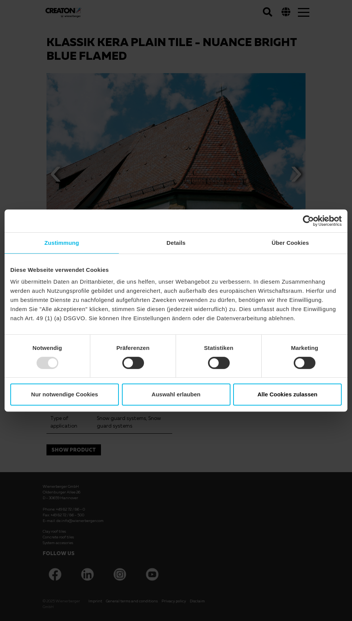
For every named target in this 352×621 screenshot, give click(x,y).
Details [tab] (176, 242)
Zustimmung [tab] (62, 242)
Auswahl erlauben (176, 394)
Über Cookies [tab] (290, 242)
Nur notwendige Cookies (64, 394)
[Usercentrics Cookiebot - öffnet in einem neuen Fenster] (308, 221)
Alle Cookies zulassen (288, 394)
